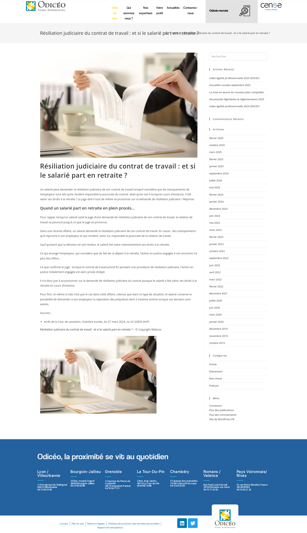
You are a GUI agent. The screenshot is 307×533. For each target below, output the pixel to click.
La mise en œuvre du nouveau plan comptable (236, 92)
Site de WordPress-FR (221, 419)
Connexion (215, 405)
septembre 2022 (218, 258)
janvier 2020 (216, 321)
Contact (90, 523)
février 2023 (216, 237)
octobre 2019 (217, 343)
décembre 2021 (218, 293)
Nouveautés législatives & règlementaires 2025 (236, 99)
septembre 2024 (218, 173)
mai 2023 (214, 222)
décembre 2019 (218, 328)
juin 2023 (214, 215)
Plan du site (105, 523)
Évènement (215, 371)
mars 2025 (215, 152)
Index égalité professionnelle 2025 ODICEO (234, 78)
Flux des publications (221, 410)
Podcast (214, 385)
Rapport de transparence (138, 527)
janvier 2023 (216, 244)
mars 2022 (215, 279)
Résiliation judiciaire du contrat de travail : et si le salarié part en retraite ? (86, 329)
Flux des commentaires (222, 414)
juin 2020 (214, 307)
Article (213, 364)
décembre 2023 (218, 208)
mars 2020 (215, 314)
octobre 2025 (217, 145)
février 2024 (216, 194)
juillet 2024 (215, 180)
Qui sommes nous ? (128, 13)
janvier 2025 (216, 166)
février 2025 (216, 159)
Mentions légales (124, 523)
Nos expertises (145, 10)
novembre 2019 (218, 336)
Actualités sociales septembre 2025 (230, 85)
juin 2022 (214, 265)
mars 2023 (215, 230)
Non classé (215, 378)
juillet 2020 (215, 300)
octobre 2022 (217, 251)
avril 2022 (215, 272)
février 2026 (216, 138)
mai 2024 (214, 187)
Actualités (173, 8)
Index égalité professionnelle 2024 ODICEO (234, 106)
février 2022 (216, 286)
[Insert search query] (238, 56)
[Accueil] (166, 33)
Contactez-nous (190, 10)
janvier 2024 (216, 201)
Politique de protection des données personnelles (94, 527)
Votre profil (159, 10)
